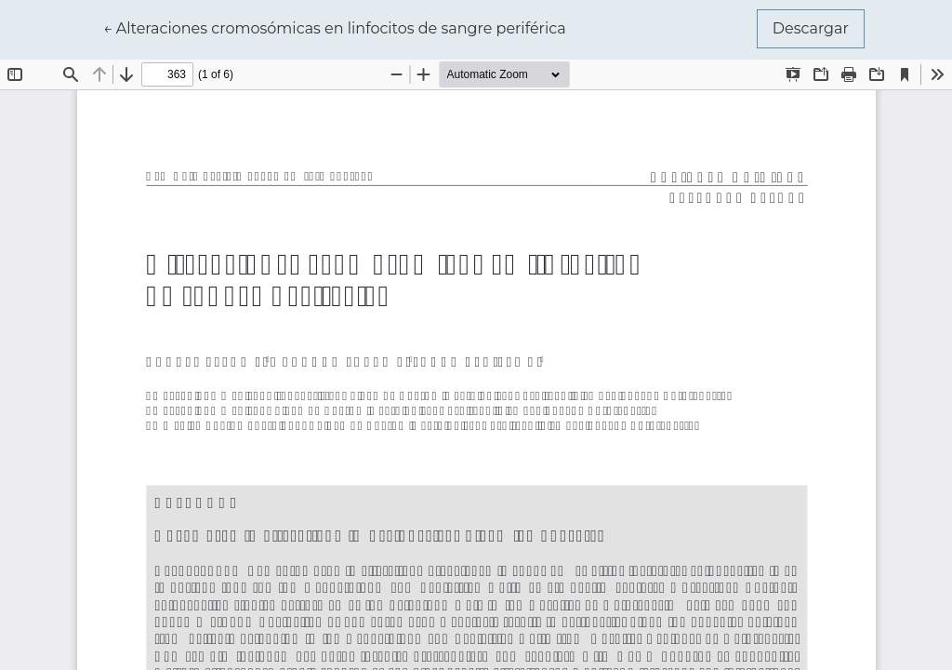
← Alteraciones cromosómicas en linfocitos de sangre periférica (334, 27)
